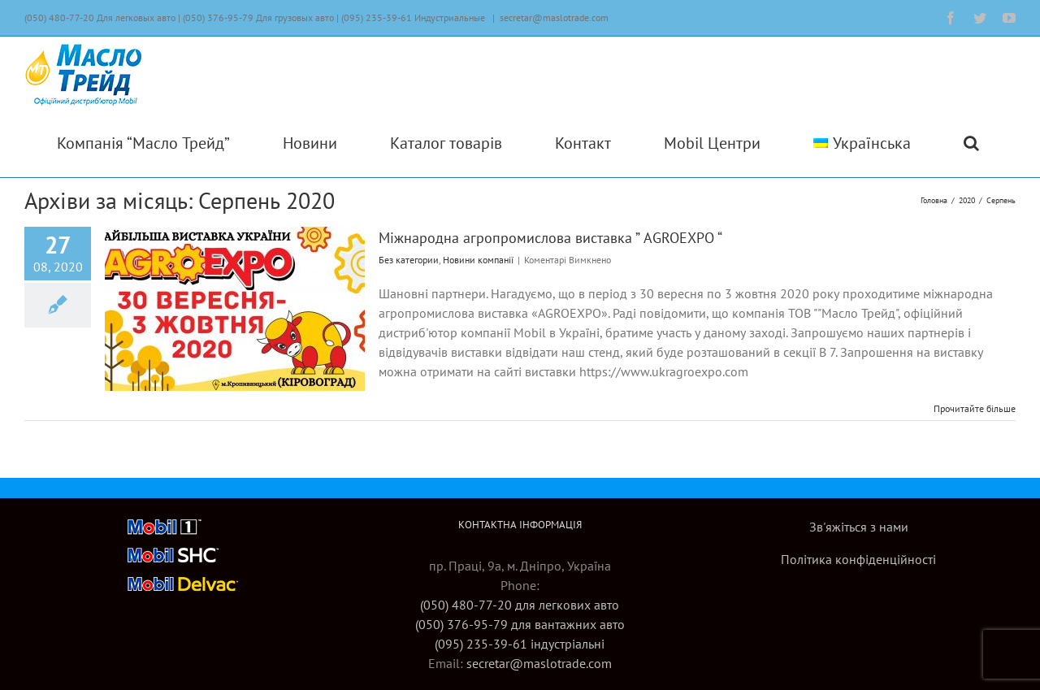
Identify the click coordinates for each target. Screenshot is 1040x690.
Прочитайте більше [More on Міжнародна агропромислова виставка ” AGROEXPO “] (975, 408)
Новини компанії (478, 260)
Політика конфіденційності (858, 559)
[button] (971, 143)
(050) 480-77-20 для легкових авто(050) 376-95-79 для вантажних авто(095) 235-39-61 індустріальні (520, 624)
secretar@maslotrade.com (554, 17)
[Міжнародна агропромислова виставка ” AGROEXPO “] (235, 309)
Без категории (409, 260)
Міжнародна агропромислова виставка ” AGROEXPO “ (550, 237)
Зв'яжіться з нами (858, 527)
